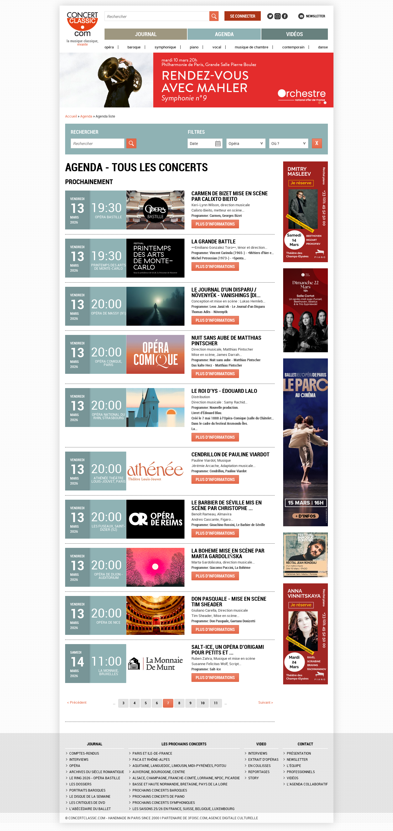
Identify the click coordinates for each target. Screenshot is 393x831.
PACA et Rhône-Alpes (151, 759)
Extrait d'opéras (263, 759)
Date (194, 143)
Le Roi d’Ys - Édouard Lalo (224, 391)
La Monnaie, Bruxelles (108, 672)
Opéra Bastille (108, 217)
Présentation (299, 753)
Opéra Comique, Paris (108, 363)
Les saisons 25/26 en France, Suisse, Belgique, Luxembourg (183, 808)
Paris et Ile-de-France (152, 753)
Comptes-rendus (84, 753)
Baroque (134, 47)
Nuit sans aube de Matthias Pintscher (226, 340)
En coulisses (259, 765)
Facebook (285, 16)
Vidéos (294, 34)
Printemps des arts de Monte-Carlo (108, 267)
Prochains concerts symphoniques (163, 802)
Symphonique (165, 47)
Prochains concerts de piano (158, 796)
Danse (323, 47)
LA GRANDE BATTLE (213, 241)
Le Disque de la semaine (89, 796)
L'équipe (294, 765)
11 (216, 702)
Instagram (277, 16)
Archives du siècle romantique (96, 771)
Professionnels (301, 771)
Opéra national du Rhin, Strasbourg (108, 416)
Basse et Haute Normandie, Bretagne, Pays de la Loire (180, 784)
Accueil (71, 116)
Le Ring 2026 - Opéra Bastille (94, 778)
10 (203, 702)
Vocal (216, 47)
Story (253, 778)
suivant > (265, 702)
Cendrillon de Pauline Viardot (230, 454)
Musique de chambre (251, 47)
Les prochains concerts (184, 744)
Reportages (258, 771)
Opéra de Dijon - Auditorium (108, 576)
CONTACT (305, 744)
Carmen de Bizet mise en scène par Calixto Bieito (229, 196)
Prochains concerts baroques (159, 790)
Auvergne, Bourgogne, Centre (158, 771)
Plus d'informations (215, 224)
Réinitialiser (317, 143)
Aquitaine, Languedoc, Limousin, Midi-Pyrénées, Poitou (179, 765)
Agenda (224, 34)
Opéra (109, 47)
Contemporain (293, 47)
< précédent (76, 702)
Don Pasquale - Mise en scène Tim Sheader (228, 601)
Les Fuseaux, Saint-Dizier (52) (108, 528)
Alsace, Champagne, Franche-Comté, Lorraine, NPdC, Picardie (186, 778)
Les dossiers (80, 784)
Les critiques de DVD (87, 802)
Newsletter (315, 15)
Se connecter (242, 16)
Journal (146, 34)
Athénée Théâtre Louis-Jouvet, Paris (108, 479)
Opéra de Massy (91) (108, 313)
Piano (194, 47)
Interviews (78, 759)
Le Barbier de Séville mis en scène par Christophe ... (226, 505)
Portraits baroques (87, 790)
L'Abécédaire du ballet (90, 808)
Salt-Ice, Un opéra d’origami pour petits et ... (227, 649)
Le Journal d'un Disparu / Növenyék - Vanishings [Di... (226, 292)
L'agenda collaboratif (307, 784)
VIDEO (261, 744)
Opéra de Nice (108, 622)
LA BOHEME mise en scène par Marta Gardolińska (227, 553)
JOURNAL (94, 744)
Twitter (270, 16)
